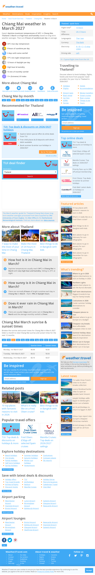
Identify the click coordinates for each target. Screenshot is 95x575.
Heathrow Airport (31, 531)
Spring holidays (11, 467)
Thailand (29, 19)
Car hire (66, 98)
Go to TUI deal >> (48, 153)
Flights (66, 88)
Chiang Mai (38, 19)
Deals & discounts (52, 91)
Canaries (54, 556)
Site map (11, 564)
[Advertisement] (59, 6)
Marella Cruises (30, 488)
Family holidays (11, 462)
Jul (32, 100)
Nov (51, 100)
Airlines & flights (11, 486)
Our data (23, 556)
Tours (82, 103)
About (10, 556)
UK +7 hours (81, 32)
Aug (37, 100)
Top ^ (4, 546)
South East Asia (18, 19)
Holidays (66, 86)
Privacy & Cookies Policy (45, 572)
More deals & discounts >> (71, 196)
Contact (11, 558)
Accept (89, 570)
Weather (6, 14)
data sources (49, 221)
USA (52, 564)
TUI (25, 481)
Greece (53, 558)
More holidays (8, 471)
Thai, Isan (80, 38)
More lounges (8, 535)
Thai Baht (80, 42)
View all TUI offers (51, 157)
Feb (9, 100)
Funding (23, 562)
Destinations (17, 14)
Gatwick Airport (49, 502)
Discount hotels (11, 488)
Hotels (82, 86)
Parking (42, 562)
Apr (18, 100)
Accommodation (86, 88)
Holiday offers (10, 481)
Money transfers (86, 93)
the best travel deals (80, 362)
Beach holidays (11, 457)
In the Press (20, 565)
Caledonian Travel (50, 486)
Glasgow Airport (49, 505)
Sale (10, 145)
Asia (9, 19)
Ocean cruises (85, 95)
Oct (46, 100)
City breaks (9, 459)
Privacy (10, 560)
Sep (41, 100)
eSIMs (65, 100)
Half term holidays (12, 464)
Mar (13, 100)
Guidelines (23, 560)
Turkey (53, 562)
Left (77, 53)
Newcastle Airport (50, 507)
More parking (7, 514)
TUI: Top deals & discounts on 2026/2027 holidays (27, 129)
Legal (10, 562)
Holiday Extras (49, 481)
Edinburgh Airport (31, 510)
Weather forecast (30, 91)
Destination (7, 170)
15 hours (79, 28)
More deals (7, 492)
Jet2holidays (29, 483)
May (22, 100)
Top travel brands (12, 483)
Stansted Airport (12, 507)
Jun (27, 100)
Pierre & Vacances (50, 483)
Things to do (85, 100)
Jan (4, 100)
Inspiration (36, 14)
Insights (46, 14)
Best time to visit (7, 91)
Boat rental (67, 95)
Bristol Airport (11, 510)
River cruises (85, 98)
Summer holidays (31, 457)
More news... (66, 434)
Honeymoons (29, 467)
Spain (53, 560)
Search (55, 14)
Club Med (47, 488)
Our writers (24, 558)
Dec (55, 100)
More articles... (67, 262)
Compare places (49, 459)
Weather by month (18, 91)
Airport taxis (68, 93)
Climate (41, 564)
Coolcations (48, 457)
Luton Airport (29, 502)
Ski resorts (47, 462)
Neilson (27, 486)
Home (4, 19)
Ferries (66, 103)
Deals (27, 14)
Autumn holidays (31, 459)
